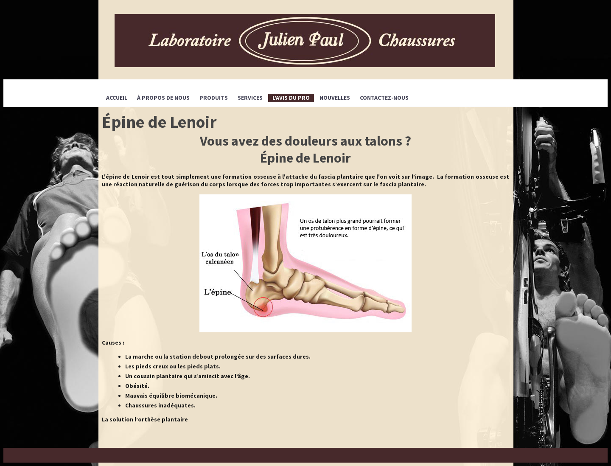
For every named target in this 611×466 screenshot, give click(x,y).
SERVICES (250, 97)
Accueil (116, 97)
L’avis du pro (291, 97)
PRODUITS (213, 97)
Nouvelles (335, 97)
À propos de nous (163, 97)
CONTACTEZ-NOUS (384, 97)
